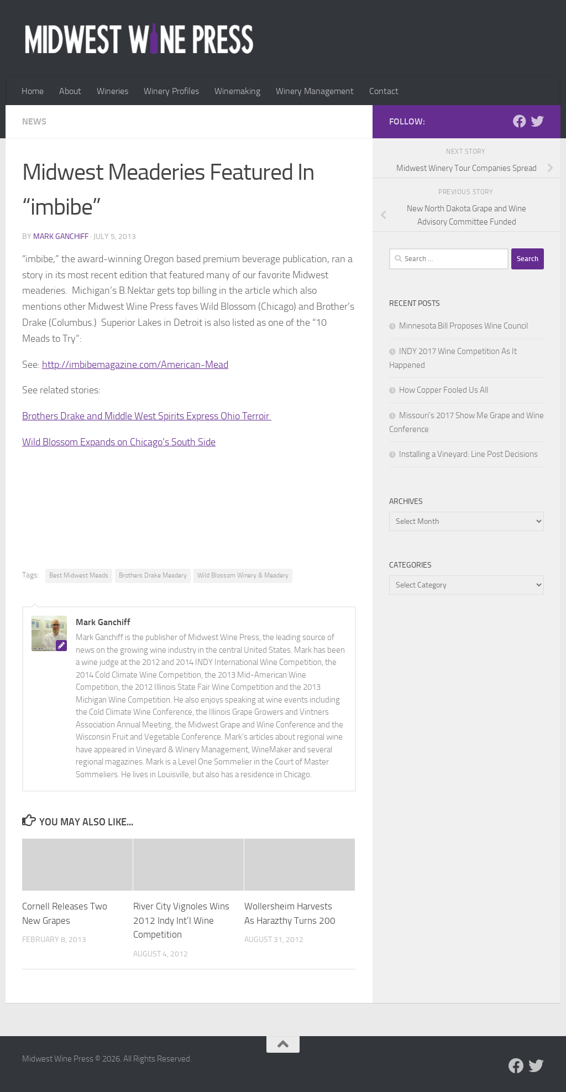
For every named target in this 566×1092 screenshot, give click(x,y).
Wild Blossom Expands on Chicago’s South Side (119, 442)
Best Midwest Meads (78, 575)
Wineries (112, 91)
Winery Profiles (171, 91)
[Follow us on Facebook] (519, 121)
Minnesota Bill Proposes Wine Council (463, 326)
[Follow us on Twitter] (537, 121)
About (70, 91)
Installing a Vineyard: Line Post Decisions (468, 454)
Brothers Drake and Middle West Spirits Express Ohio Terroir (146, 416)
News (34, 121)
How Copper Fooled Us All (443, 390)
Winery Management (315, 91)
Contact (384, 91)
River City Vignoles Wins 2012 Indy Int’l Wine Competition (181, 920)
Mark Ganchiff (60, 236)
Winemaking (237, 91)
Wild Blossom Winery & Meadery (243, 575)
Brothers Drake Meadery (153, 575)
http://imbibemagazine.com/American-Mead (135, 364)
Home (33, 91)
